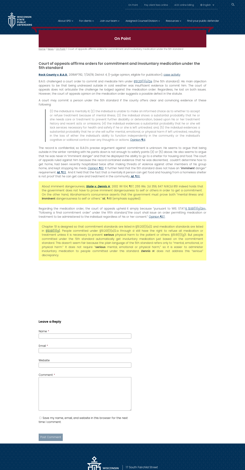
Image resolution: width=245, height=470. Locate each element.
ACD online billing (184, 5)
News (51, 49)
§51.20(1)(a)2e (143, 81)
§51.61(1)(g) (53, 231)
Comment (47, 375)
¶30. (135, 176)
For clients (85, 21)
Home (42, 49)
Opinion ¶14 (137, 140)
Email (43, 346)
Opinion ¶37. (157, 216)
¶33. (61, 172)
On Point (133, 5)
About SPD (64, 21)
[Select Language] (208, 5)
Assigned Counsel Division (142, 21)
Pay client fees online (156, 5)
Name (44, 331)
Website (44, 360)
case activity (172, 74)
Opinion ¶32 (96, 168)
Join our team (108, 21)
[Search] (233, 4)
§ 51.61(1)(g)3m (195, 208)
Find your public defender (203, 21)
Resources (172, 21)
